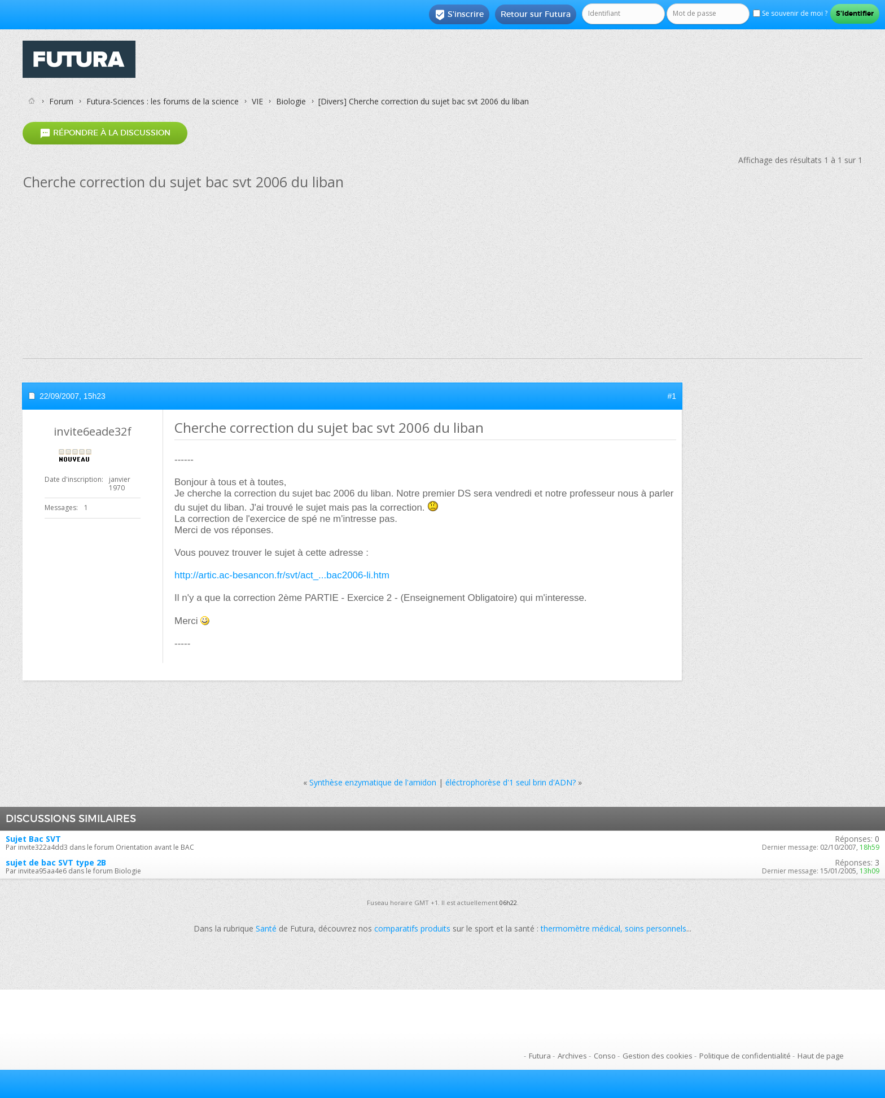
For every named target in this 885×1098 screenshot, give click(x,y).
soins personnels (655, 928)
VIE (257, 101)
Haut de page (821, 1056)
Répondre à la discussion (105, 133)
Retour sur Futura (536, 14)
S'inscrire (459, 14)
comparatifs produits (412, 928)
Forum (61, 101)
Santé (266, 928)
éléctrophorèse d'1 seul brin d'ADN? (510, 782)
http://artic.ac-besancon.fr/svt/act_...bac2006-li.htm (281, 575)
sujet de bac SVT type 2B (56, 862)
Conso (605, 1056)
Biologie (291, 101)
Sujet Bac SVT (33, 838)
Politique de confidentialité (745, 1056)
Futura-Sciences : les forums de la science (162, 101)
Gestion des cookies (658, 1056)
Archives (572, 1056)
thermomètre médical (580, 928)
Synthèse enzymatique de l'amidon (372, 782)
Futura (540, 1056)
